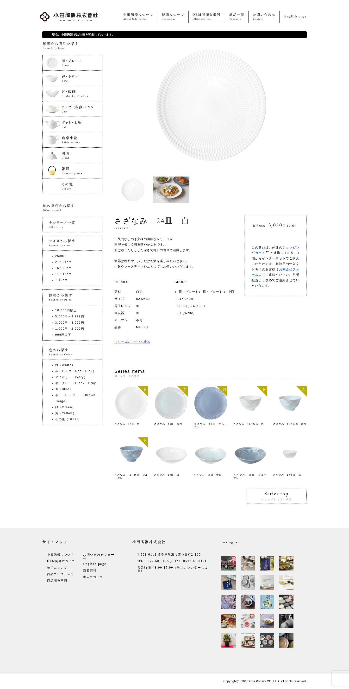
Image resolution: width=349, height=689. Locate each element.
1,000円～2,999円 (69, 328)
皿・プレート (189, 292)
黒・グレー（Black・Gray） (77, 383)
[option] (133, 190)
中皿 (231, 292)
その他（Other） (68, 419)
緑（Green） (65, 407)
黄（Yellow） (65, 413)
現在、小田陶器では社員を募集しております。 (83, 34)
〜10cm (61, 280)
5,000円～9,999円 (69, 316)
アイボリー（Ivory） (71, 377)
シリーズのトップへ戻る (132, 342)
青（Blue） (64, 389)
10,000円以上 (66, 310)
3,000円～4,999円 (191, 306)
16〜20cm (63, 268)
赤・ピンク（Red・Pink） (75, 371)
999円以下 (63, 334)
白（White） (187, 313)
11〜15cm (63, 274)
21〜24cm (185, 299)
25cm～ (61, 256)
